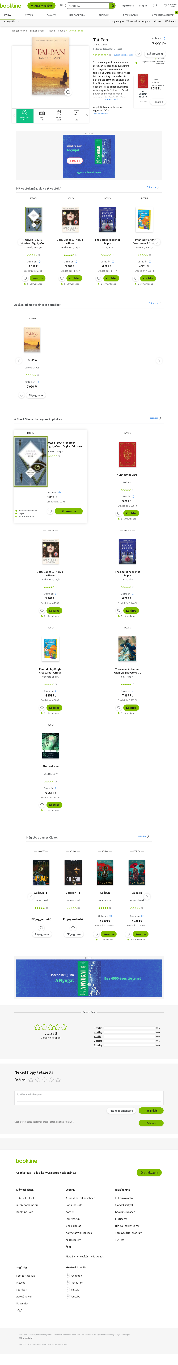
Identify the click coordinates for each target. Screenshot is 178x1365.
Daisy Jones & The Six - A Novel (70, 242)
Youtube (73, 1297)
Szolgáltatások (25, 1276)
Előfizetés (170, 22)
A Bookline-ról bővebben (80, 1199)
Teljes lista (153, 188)
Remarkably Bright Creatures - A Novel (144, 242)
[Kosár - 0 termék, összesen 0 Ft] (170, 5)
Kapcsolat (22, 1304)
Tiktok (72, 1290)
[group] (24, 116)
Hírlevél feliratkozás (127, 1226)
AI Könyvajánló (41, 5)
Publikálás (151, 1111)
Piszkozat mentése (121, 1111)
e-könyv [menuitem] (51, 15)
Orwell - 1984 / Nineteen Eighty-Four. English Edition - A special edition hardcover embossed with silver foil (33, 242)
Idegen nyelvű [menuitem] (130, 15)
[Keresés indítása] (112, 5)
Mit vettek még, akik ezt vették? (38, 189)
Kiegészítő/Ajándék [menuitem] (165, 14)
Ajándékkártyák (124, 1205)
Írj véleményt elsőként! (123, 55)
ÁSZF (68, 1247)
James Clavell (32, 368)
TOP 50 (119, 1240)
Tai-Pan (32, 361)
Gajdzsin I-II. (73, 893)
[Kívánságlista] (155, 5)
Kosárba (158, 103)
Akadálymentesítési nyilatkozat (85, 1257)
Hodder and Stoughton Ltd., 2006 (107, 49)
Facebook (74, 1276)
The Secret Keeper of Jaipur (107, 242)
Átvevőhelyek (24, 1297)
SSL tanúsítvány (26, 1339)
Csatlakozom (149, 1173)
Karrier (70, 1212)
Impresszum (73, 1219)
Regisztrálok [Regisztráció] (128, 5)
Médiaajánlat (73, 1226)
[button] (87, 116)
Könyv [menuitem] (7, 15)
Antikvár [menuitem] (104, 15)
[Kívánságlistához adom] (138, 54)
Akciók (157, 22)
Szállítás (21, 1290)
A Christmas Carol (127, 475)
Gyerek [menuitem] (29, 15)
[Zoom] (68, 93)
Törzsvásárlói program (138, 22)
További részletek (100, 114)
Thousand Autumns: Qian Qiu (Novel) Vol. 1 (127, 671)
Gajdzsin (137, 893)
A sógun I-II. (41, 893)
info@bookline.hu (27, 1205)
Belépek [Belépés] (143, 5)
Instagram (74, 1283)
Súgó (19, 1311)
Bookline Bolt (24, 1212)
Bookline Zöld (74, 1205)
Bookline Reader (125, 1212)
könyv (41, 852)
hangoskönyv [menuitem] (77, 15)
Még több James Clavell (42, 838)
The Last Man (51, 767)
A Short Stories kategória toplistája (38, 420)
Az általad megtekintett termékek (37, 306)
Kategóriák (9, 22)
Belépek (151, 1124)
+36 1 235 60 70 (25, 1199)
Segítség (116, 22)
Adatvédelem (73, 1240)
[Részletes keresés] (61, 5)
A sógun (105, 893)
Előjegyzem (155, 55)
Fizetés (20, 1283)
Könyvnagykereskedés (79, 1233)
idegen (33, 199)
